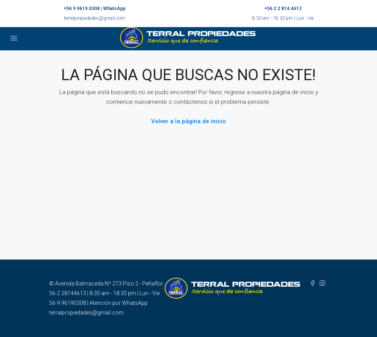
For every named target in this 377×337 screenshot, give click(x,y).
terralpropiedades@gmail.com (94, 18)
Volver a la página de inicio (188, 121)
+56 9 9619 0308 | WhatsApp (95, 8)
